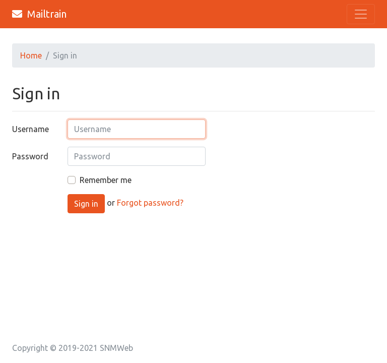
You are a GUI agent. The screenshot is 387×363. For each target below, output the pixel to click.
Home (31, 55)
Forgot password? (150, 203)
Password (30, 156)
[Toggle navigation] (361, 14)
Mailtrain (39, 14)
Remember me (106, 180)
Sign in (86, 203)
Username (30, 129)
